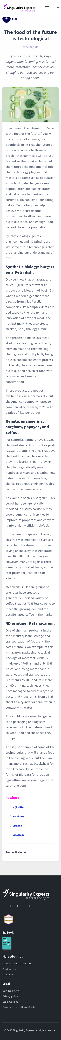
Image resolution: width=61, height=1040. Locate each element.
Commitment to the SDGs (17, 963)
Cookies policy (10, 990)
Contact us (8, 974)
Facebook (16, 816)
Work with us (9, 969)
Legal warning (10, 1001)
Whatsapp (16, 834)
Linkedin (15, 825)
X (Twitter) (17, 807)
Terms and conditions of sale (18, 1007)
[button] (55, 8)
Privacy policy (10, 996)
